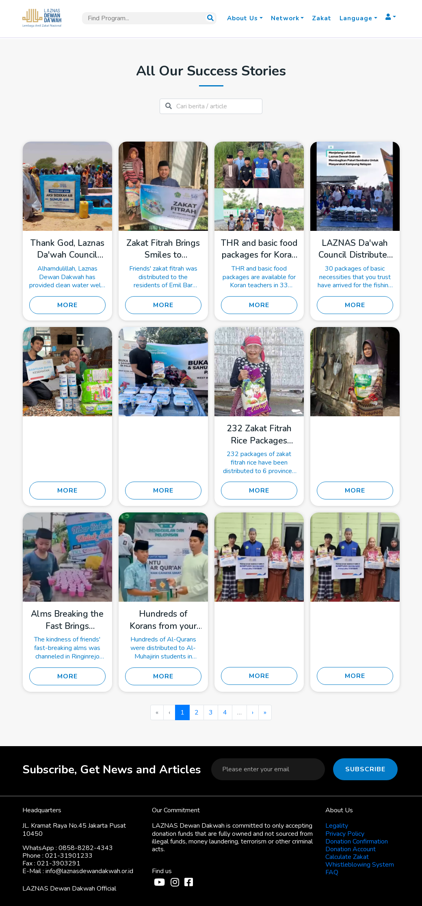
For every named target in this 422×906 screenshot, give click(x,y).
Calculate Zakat (347, 856)
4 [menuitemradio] (225, 712)
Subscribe (365, 769)
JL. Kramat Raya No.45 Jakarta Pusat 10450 (74, 829)
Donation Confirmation (356, 841)
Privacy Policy (344, 833)
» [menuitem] (265, 712)
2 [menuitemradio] (197, 712)
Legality (336, 825)
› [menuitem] (252, 712)
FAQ (331, 872)
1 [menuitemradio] (182, 712)
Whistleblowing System (359, 864)
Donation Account (350, 849)
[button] (244, 18)
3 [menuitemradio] (211, 712)
